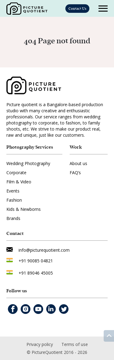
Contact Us (77, 8)
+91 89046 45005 (36, 273)
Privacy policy (39, 344)
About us (78, 163)
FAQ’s (75, 172)
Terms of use (74, 344)
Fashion (14, 200)
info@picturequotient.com (44, 250)
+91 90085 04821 (36, 261)
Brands (13, 218)
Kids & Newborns (23, 209)
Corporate (16, 172)
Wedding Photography (28, 163)
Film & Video (18, 182)
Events (12, 191)
